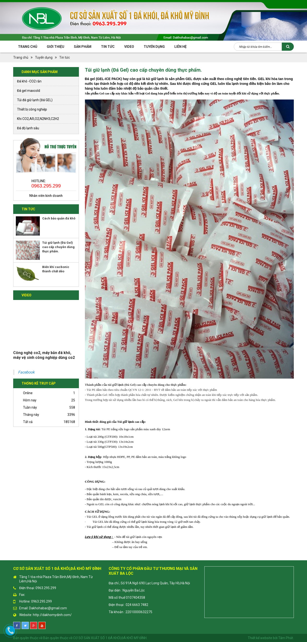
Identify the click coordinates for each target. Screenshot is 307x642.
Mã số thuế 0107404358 (127, 597)
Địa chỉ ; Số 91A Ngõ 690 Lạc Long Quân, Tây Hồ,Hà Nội (149, 583)
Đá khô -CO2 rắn (29, 81)
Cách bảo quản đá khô (58, 218)
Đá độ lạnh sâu (28, 128)
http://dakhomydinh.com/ (52, 615)
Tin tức (108, 47)
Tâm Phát (285, 638)
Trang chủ (27, 47)
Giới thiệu (55, 47)
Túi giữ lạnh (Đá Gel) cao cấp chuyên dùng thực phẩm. (58, 247)
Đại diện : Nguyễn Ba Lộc (127, 590)
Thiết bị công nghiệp (32, 109)
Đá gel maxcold (28, 91)
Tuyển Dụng (154, 47)
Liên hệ (180, 47)
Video (129, 47)
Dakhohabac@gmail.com (48, 608)
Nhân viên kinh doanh (46, 196)
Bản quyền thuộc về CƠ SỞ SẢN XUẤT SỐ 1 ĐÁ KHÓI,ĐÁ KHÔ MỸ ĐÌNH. (95, 638)
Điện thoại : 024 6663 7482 (128, 605)
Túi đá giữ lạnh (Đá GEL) (35, 100)
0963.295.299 (46, 185)
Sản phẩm (82, 47)
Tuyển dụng (44, 57)
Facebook (26, 372)
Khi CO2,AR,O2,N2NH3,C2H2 (38, 119)
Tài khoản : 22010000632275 (130, 612)
